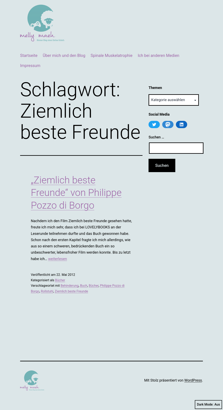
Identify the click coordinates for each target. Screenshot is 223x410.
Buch (83, 286)
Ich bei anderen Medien (158, 55)
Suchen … (156, 137)
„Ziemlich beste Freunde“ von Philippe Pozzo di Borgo (76, 192)
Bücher (60, 280)
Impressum (30, 65)
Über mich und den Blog (64, 55)
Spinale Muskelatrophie (111, 55)
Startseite (28, 55)
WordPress (193, 380)
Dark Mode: (208, 404)
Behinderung (70, 286)
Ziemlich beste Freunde (71, 291)
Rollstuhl (47, 291)
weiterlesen (57, 259)
